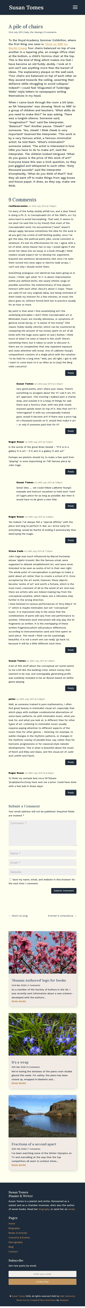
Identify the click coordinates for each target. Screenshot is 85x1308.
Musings (39, 32)
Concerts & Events (19, 1237)
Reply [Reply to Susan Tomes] (71, 431)
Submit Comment (64, 890)
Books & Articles (18, 1233)
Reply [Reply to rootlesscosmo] (71, 373)
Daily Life (28, 32)
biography (44, 1209)
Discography (16, 1242)
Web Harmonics (67, 1296)
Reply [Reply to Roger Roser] (71, 471)
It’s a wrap (20, 1062)
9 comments (50, 32)
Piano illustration (47, 1300)
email (71, 1209)
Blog (11, 1247)
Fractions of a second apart (34, 1144)
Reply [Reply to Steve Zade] (71, 650)
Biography (14, 1228)
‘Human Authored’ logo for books (39, 980)
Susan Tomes (24, 383)
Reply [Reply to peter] (71, 762)
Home (12, 1223)
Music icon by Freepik (27, 1300)
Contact (13, 1251)
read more (19, 1001)
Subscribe (42, 1281)
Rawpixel (64, 1300)
